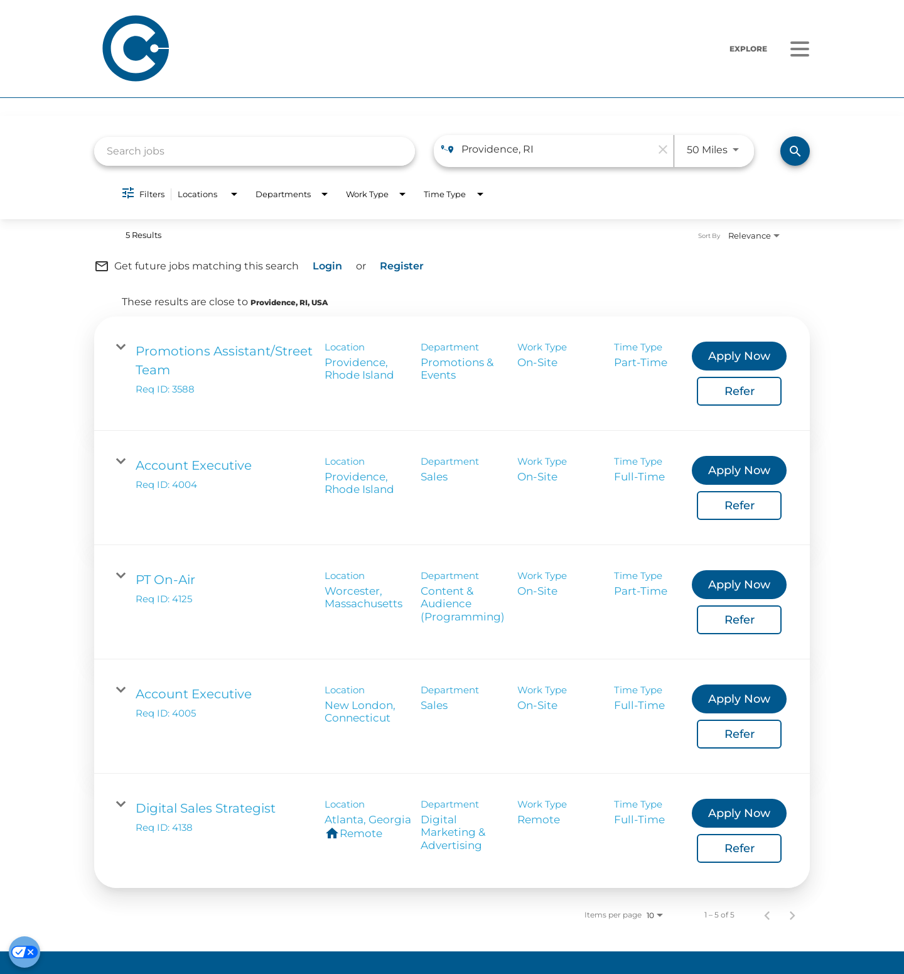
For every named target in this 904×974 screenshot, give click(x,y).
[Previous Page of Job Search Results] (767, 915)
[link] (452, 374)
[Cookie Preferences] (24, 952)
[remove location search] (661, 149)
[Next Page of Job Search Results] (792, 915)
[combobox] (254, 151)
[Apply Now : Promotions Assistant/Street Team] (739, 356)
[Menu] (800, 49)
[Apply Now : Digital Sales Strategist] (739, 813)
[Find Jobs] (795, 151)
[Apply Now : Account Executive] (739, 470)
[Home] (283, 48)
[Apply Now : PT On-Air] (739, 584)
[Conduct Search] (795, 151)
